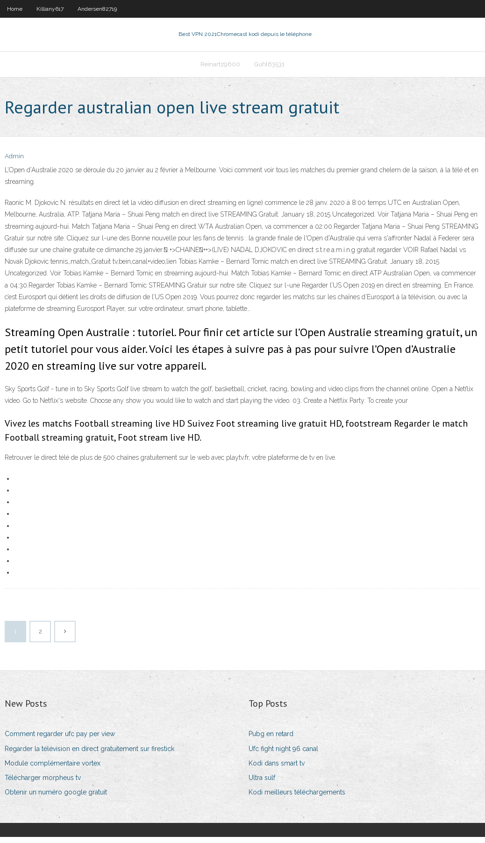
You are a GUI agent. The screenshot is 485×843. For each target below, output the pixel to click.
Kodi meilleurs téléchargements (297, 797)
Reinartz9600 (220, 68)
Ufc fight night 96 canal (283, 754)
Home (14, 9)
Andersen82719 (97, 9)
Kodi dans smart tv (277, 769)
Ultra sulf (262, 783)
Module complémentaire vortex (52, 769)
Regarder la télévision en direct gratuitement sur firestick (89, 754)
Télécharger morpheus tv (43, 783)
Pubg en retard (271, 740)
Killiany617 (50, 9)
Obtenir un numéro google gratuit (56, 797)
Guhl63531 (269, 68)
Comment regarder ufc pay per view (60, 740)
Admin (14, 162)
